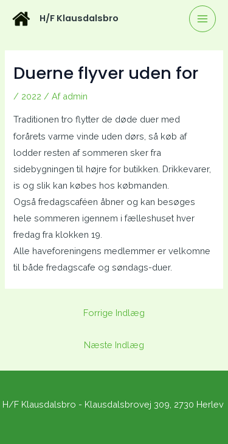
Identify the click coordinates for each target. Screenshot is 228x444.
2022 (31, 96)
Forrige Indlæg (114, 313)
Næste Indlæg (114, 345)
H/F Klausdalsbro (79, 18)
